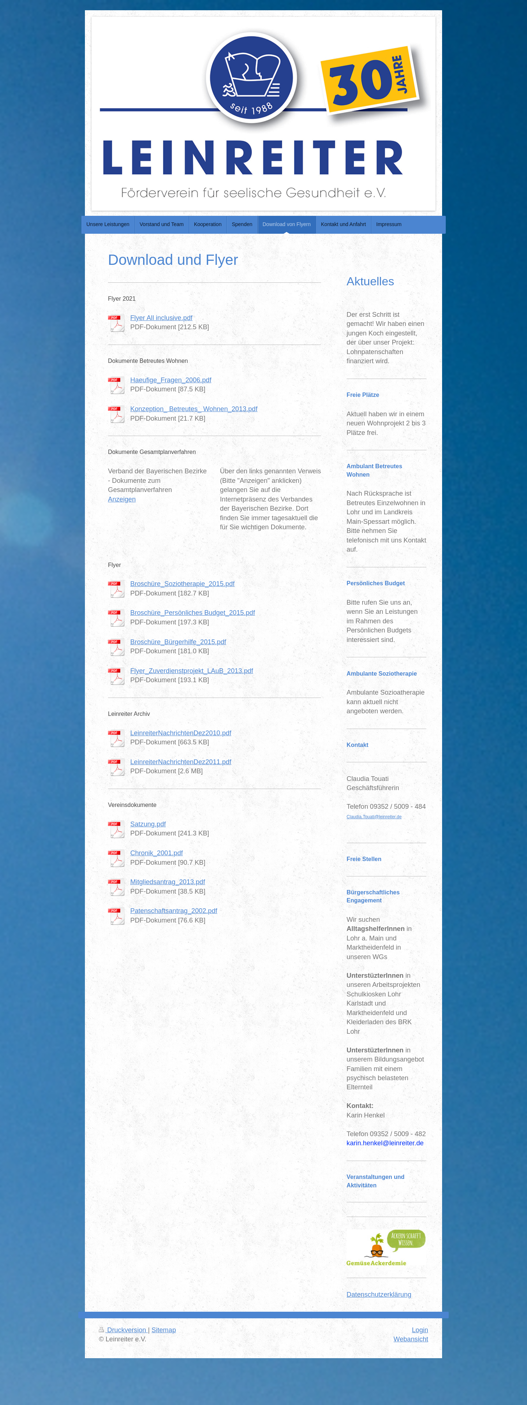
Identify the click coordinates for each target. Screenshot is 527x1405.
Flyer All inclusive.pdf (161, 318)
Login (420, 1330)
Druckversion (123, 1330)
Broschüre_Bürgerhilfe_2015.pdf (178, 642)
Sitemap (164, 1330)
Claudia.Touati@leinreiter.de (374, 816)
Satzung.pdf (148, 824)
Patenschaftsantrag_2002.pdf (173, 910)
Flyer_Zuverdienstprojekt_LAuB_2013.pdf (191, 671)
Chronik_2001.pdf (156, 853)
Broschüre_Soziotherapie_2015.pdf (182, 583)
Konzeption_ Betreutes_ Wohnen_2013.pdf (194, 409)
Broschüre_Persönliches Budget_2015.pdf (192, 612)
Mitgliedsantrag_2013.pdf (167, 882)
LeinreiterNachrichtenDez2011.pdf (180, 762)
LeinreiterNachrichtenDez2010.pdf (180, 733)
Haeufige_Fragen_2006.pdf (170, 380)
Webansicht (410, 1339)
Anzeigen (122, 499)
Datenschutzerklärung (379, 1294)
